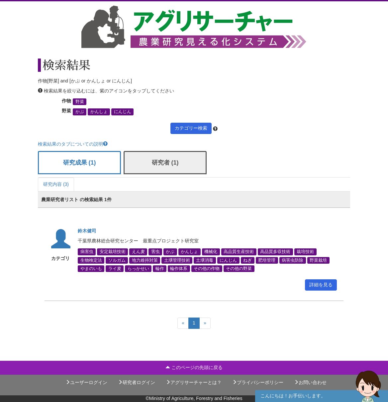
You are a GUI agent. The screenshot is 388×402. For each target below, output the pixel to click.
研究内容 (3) (56, 184)
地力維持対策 (145, 260)
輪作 (159, 268)
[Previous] (183, 323)
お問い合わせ (310, 382)
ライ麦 (114, 268)
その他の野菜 (239, 268)
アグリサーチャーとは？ (194, 382)
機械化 (210, 251)
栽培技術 (305, 251)
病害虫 (86, 251)
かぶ (79, 111)
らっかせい (138, 268)
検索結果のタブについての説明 (73, 144)
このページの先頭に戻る (194, 367)
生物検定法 (91, 260)
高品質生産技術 (239, 251)
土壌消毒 (204, 260)
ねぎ (247, 260)
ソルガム (117, 260)
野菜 (79, 101)
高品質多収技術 (275, 251)
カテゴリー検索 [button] (191, 128)
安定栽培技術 (113, 251)
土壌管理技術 (177, 260)
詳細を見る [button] (321, 284)
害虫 (155, 251)
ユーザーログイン (86, 382)
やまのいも (91, 268)
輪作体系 (178, 268)
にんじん (122, 111)
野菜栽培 (318, 260)
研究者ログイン (136, 382)
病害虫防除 (292, 260)
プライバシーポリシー (257, 382)
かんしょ (99, 111)
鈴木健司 (87, 230)
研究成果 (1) (79, 162)
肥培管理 (266, 260)
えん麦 (138, 251)
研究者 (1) (165, 162)
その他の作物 (207, 268)
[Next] (205, 323)
